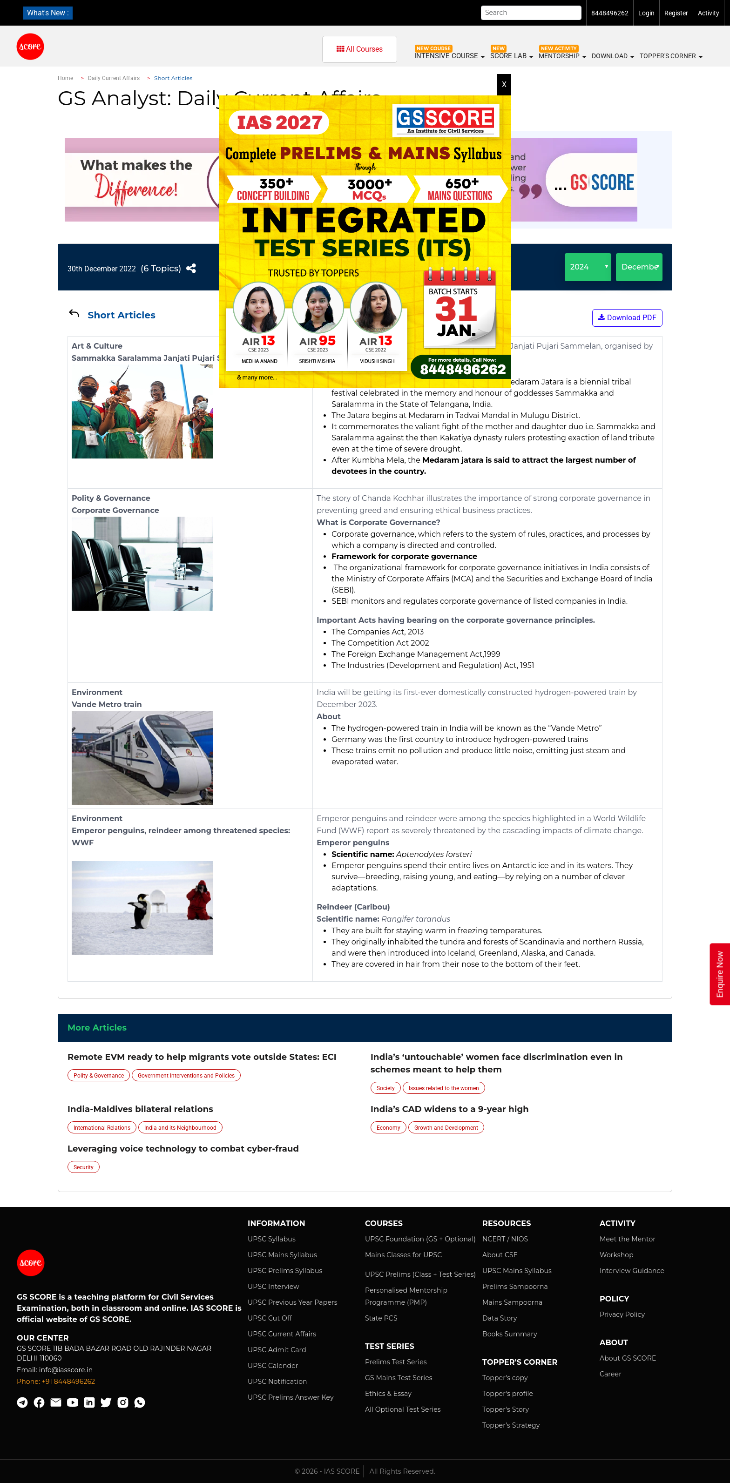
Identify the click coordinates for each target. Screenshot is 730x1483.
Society (386, 1088)
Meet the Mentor (628, 1239)
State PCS (381, 1318)
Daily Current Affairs (114, 78)
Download (613, 56)
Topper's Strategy (511, 1425)
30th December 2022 (102, 268)
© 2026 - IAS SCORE (327, 1471)
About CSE (500, 1255)
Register (676, 13)
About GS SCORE (628, 1358)
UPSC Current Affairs (282, 1334)
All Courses (360, 49)
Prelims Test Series (396, 1362)
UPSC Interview (273, 1286)
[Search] (531, 13)
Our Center (43, 1338)
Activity (708, 13)
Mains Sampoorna (512, 1302)
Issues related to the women (444, 1088)
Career (611, 1374)
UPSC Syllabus (272, 1239)
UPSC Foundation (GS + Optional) (420, 1239)
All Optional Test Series (403, 1409)
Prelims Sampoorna (515, 1286)
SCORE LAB (511, 56)
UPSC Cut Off (270, 1318)
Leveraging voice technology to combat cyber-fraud (183, 1149)
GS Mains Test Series (399, 1378)
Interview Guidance (632, 1271)
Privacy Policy (622, 1314)
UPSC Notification (277, 1381)
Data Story (499, 1318)
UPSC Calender (273, 1366)
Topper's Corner (671, 56)
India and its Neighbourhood (180, 1128)
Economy (388, 1128)
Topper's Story (505, 1409)
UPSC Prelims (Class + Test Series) (420, 1274)
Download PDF (627, 317)
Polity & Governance (99, 1075)
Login (646, 13)
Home (65, 78)
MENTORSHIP (562, 56)
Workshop (617, 1255)
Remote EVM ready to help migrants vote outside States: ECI (202, 1057)
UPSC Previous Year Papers (293, 1302)
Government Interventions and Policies (186, 1075)
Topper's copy (505, 1378)
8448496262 (610, 13)
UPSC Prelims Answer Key (291, 1397)
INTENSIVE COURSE (449, 56)
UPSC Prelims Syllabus (285, 1271)
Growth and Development (446, 1128)
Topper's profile (507, 1393)
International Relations (102, 1128)
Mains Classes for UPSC (403, 1255)
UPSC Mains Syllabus (282, 1255)
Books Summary (509, 1334)
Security (84, 1167)
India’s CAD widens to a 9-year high (450, 1109)
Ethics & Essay (388, 1393)
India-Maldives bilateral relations (140, 1109)
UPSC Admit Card (277, 1350)
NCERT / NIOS (505, 1239)
